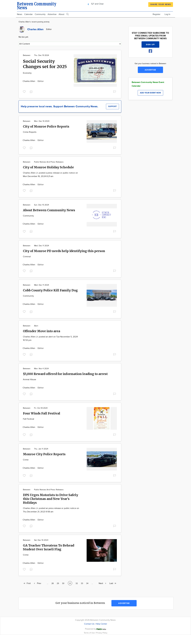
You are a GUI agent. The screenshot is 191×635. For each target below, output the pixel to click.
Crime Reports (29, 132)
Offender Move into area (41, 331)
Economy (27, 73)
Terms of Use (89, 633)
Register (156, 14)
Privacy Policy (101, 633)
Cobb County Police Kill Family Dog (50, 290)
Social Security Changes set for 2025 (45, 64)
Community (40, 14)
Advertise (52, 14)
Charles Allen (29, 81)
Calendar (28, 14)
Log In (167, 14)
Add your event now (150, 93)
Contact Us (89, 624)
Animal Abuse (29, 379)
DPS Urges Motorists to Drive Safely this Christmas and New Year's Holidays (50, 499)
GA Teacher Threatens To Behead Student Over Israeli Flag (48, 547)
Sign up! (150, 44)
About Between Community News (49, 210)
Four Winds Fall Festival (41, 413)
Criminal (27, 256)
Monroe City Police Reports (44, 454)
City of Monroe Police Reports (46, 126)
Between (26, 55)
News (19, 14)
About (61, 14)
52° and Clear (95, 4)
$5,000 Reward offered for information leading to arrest (65, 374)
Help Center (101, 624)
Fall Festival (28, 419)
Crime (26, 460)
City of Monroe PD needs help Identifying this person (64, 251)
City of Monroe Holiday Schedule (48, 167)
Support (112, 106)
